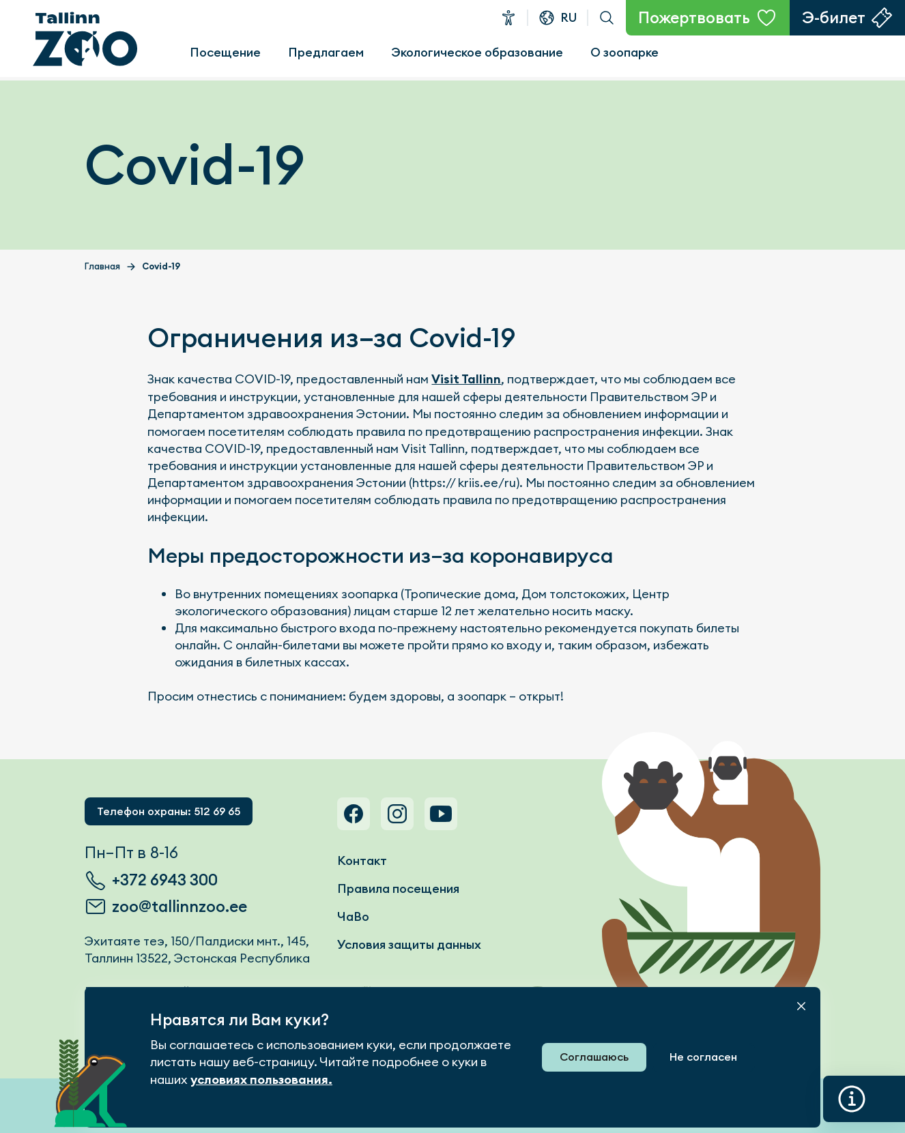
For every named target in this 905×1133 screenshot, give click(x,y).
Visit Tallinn (466, 379)
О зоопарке (624, 52)
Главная (102, 266)
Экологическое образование (477, 52)
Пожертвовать (694, 18)
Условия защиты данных (409, 944)
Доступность (508, 17)
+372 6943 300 (165, 880)
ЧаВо (353, 916)
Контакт (362, 860)
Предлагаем (326, 52)
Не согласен (703, 1057)
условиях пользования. (261, 1080)
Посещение (225, 52)
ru (568, 17)
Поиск (606, 17)
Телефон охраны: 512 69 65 (168, 811)
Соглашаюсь (594, 1057)
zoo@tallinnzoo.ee (179, 906)
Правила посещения (398, 888)
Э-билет (833, 18)
